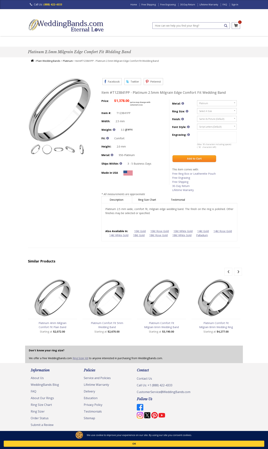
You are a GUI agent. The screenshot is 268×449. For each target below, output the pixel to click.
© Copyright (37, 437)
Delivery (89, 392)
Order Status (40, 419)
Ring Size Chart (147, 200)
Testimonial (178, 200)
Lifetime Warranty (209, 4)
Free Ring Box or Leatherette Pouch (194, 174)
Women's (52, 42)
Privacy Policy (93, 406)
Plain (87, 42)
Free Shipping (148, 4)
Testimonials (93, 412)
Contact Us (144, 379)
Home (133, 4)
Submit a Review (42, 426)
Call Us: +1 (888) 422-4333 (154, 386)
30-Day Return (187, 4)
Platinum (68, 61)
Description (117, 200)
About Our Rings (42, 399)
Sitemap (89, 419)
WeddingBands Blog (45, 386)
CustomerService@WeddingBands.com (163, 393)
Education (91, 399)
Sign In (235, 4)
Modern (132, 42)
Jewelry (177, 42)
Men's (35, 42)
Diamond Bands (108, 42)
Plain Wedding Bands (48, 61)
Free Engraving (168, 4)
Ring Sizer (38, 412)
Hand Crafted (155, 42)
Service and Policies (97, 379)
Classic (71, 42)
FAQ (225, 4)
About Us (37, 379)
